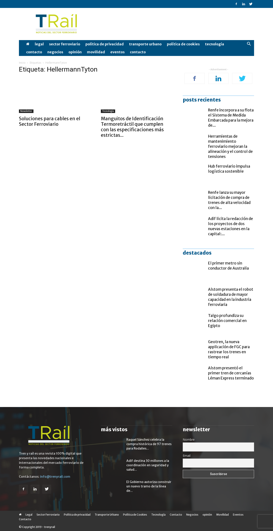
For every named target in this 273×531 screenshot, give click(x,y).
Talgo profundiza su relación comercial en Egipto (227, 320)
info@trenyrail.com (55, 477)
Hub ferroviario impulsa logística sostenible (229, 169)
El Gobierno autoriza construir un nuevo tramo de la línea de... (148, 486)
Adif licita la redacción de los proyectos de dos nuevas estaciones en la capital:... (230, 226)
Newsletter (26, 111)
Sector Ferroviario (64, 44)
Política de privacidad (104, 44)
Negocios (55, 52)
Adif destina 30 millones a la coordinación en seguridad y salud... (147, 465)
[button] (248, 44)
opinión (75, 52)
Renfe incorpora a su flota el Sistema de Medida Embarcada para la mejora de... (231, 118)
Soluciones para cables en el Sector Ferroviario (49, 121)
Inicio (22, 63)
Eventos (117, 52)
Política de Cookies (183, 44)
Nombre (189, 439)
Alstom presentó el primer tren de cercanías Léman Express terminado (231, 373)
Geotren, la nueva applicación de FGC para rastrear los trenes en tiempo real (229, 349)
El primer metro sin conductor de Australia (228, 266)
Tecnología (214, 44)
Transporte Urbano (145, 44)
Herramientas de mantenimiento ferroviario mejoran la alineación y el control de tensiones (230, 146)
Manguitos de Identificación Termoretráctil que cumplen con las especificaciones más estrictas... (132, 127)
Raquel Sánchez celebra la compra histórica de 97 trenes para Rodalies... (149, 444)
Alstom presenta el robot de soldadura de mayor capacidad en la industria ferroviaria (230, 297)
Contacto (34, 52)
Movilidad (96, 52)
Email (186, 455)
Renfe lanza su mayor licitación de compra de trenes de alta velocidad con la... (229, 200)
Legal (39, 44)
